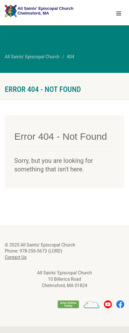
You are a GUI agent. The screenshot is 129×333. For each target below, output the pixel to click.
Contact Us (16, 257)
